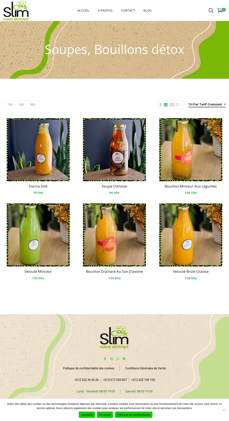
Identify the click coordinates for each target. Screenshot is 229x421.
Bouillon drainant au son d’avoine (114, 271)
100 (10, 104)
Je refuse (105, 414)
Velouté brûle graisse (191, 271)
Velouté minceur (38, 271)
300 (32, 104)
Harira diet (38, 186)
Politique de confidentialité (133, 414)
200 (21, 104)
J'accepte (87, 414)
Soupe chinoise (114, 186)
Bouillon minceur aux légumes (191, 186)
